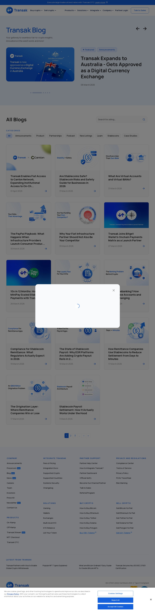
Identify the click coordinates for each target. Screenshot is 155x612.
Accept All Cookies (115, 606)
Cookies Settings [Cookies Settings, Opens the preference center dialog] (115, 593)
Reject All (115, 600)
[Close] (151, 599)
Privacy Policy (13, 594)
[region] (77, 600)
